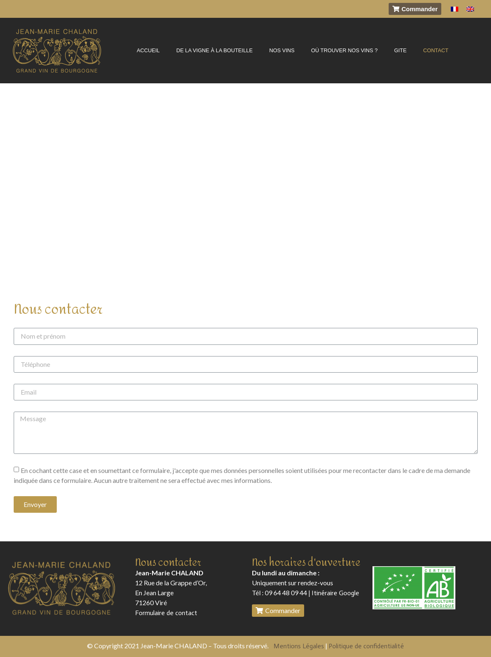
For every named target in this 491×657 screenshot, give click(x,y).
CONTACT (435, 50)
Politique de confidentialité (366, 646)
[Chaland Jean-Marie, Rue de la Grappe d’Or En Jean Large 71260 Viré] (245, 184)
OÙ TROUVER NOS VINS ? (344, 50)
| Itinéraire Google (333, 593)
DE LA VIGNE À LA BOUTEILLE (214, 50)
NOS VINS (282, 50)
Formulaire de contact (166, 613)
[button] (415, 9)
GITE (400, 50)
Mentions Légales (298, 646)
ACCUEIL (148, 50)
